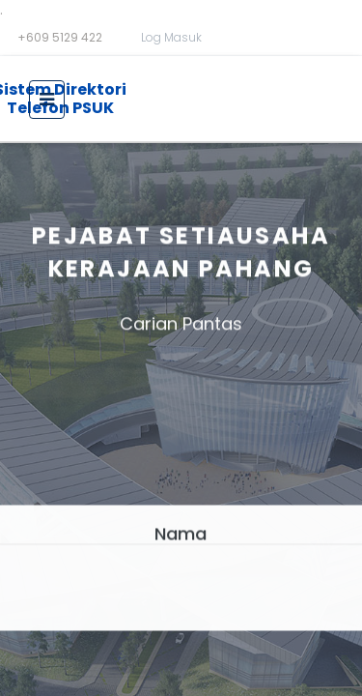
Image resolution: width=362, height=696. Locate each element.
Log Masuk (171, 37)
